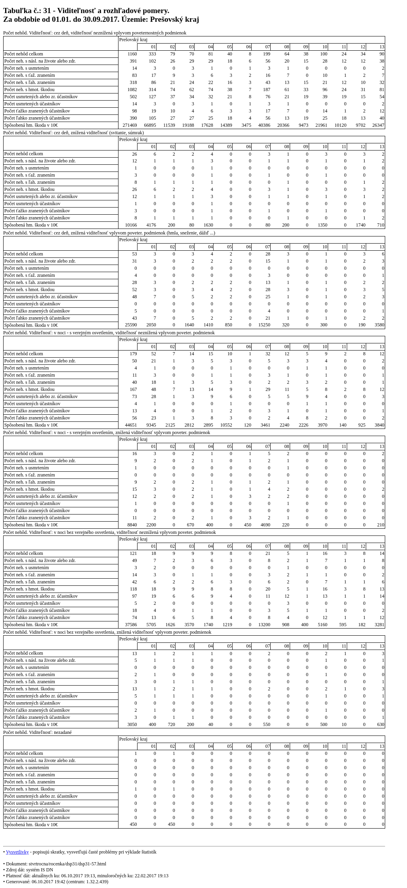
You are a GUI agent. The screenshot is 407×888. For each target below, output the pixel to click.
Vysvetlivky (17, 852)
